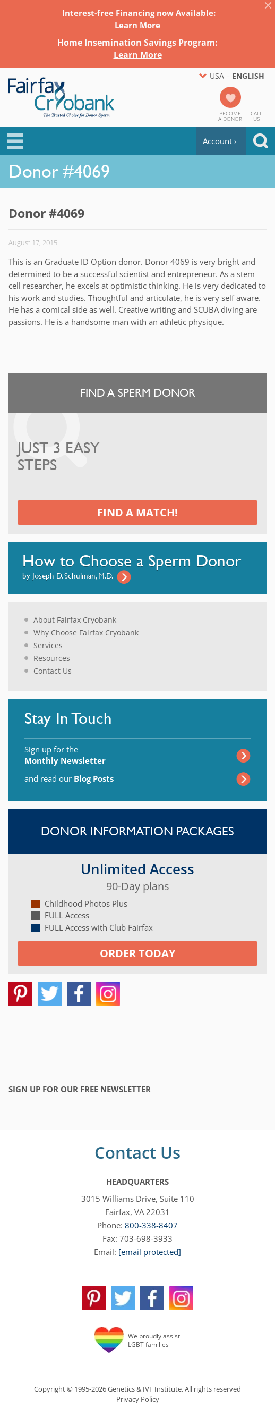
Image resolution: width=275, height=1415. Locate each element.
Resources (51, 658)
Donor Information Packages (137, 831)
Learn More (137, 25)
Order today (137, 953)
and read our (69, 778)
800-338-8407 (151, 1225)
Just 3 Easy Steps (59, 457)
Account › (220, 141)
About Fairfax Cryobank (74, 620)
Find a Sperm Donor (137, 392)
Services (48, 645)
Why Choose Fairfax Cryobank (86, 632)
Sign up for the (65, 755)
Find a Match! (137, 512)
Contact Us (52, 671)
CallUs (256, 115)
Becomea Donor (230, 115)
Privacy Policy (137, 1399)
